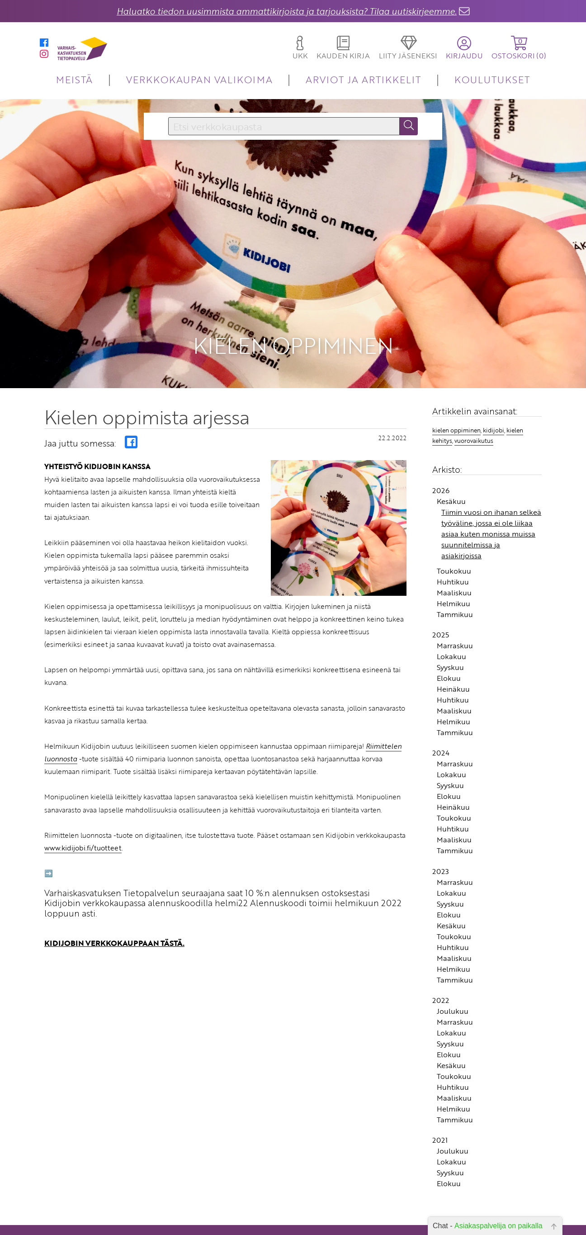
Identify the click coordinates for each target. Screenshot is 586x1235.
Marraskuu (455, 669)
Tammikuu (455, 637)
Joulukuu (452, 1034)
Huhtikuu (453, 605)
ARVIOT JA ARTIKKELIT (363, 79)
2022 (440, 1023)
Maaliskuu (454, 616)
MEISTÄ (74, 79)
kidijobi (493, 453)
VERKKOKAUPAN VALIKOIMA (199, 79)
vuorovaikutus (473, 464)
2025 (440, 658)
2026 (440, 513)
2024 (440, 776)
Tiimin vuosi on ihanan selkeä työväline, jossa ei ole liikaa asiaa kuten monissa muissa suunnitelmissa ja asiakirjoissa (491, 557)
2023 (440, 894)
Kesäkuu (451, 524)
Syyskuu (450, 690)
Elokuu (449, 701)
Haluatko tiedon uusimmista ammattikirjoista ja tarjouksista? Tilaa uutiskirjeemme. (287, 11)
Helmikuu (453, 627)
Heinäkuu (453, 712)
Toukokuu (454, 594)
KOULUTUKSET (492, 79)
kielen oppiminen (456, 453)
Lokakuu (451, 679)
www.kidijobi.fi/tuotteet (83, 871)
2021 (440, 1163)
